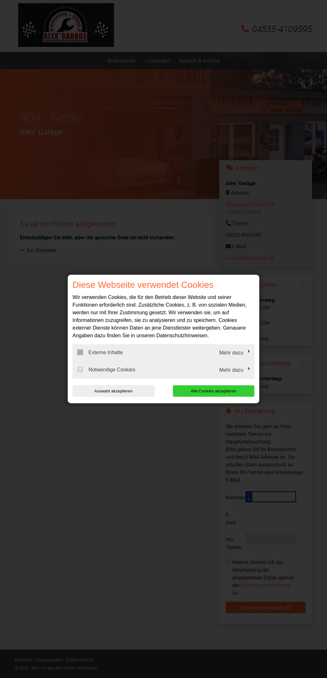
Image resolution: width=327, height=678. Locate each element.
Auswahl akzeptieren (113, 391)
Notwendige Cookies (106, 369)
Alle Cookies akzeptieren (213, 391)
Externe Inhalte (100, 352)
